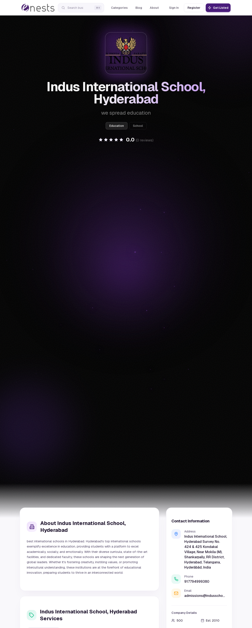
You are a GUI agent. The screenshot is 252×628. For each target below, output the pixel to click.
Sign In (174, 8)
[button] (126, 139)
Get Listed (218, 8)
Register (194, 8)
